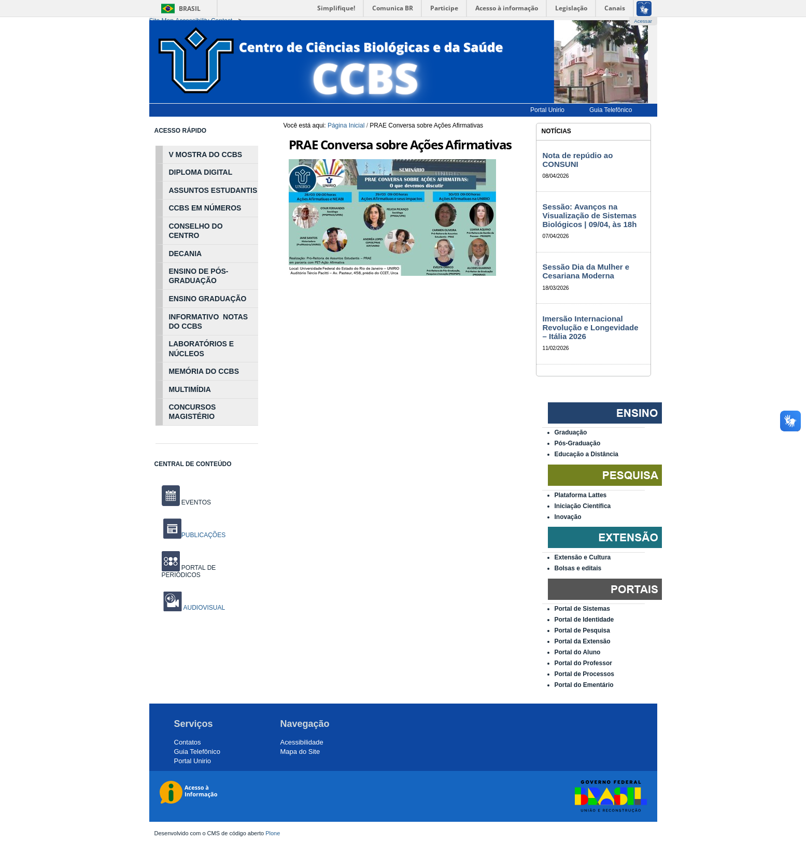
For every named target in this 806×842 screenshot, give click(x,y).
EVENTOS (186, 502)
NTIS (249, 190)
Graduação (571, 432)
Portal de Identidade (584, 619)
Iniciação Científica (583, 506)
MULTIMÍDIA (189, 389)
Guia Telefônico (197, 751)
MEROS (228, 208)
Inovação (568, 517)
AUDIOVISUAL (203, 607)
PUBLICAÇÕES (194, 535)
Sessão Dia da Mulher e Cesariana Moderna (586, 271)
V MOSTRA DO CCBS (205, 154)
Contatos (187, 742)
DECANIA (185, 253)
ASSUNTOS (188, 190)
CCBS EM (185, 208)
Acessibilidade (301, 742)
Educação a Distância (586, 454)
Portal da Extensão (583, 641)
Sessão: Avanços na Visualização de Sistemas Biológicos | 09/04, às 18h (590, 215)
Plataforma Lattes (581, 495)
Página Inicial (346, 125)
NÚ (208, 208)
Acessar (643, 21)
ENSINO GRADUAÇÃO (207, 298)
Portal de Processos (584, 674)
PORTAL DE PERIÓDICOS (189, 571)
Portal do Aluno (578, 652)
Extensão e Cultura (583, 557)
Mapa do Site (300, 751)
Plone (272, 833)
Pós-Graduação (578, 443)
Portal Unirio (192, 761)
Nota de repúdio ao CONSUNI (578, 160)
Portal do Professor (583, 663)
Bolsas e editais (578, 568)
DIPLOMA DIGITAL (200, 172)
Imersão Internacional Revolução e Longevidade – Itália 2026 (591, 327)
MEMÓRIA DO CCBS (203, 371)
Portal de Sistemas (582, 608)
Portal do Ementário (584, 685)
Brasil (190, 8)
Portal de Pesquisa (582, 630)
